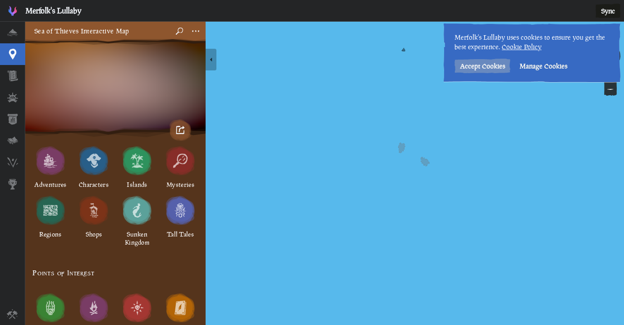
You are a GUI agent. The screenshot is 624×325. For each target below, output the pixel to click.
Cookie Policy (521, 46)
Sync (608, 11)
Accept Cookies (482, 66)
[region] (324, 173)
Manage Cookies (543, 66)
